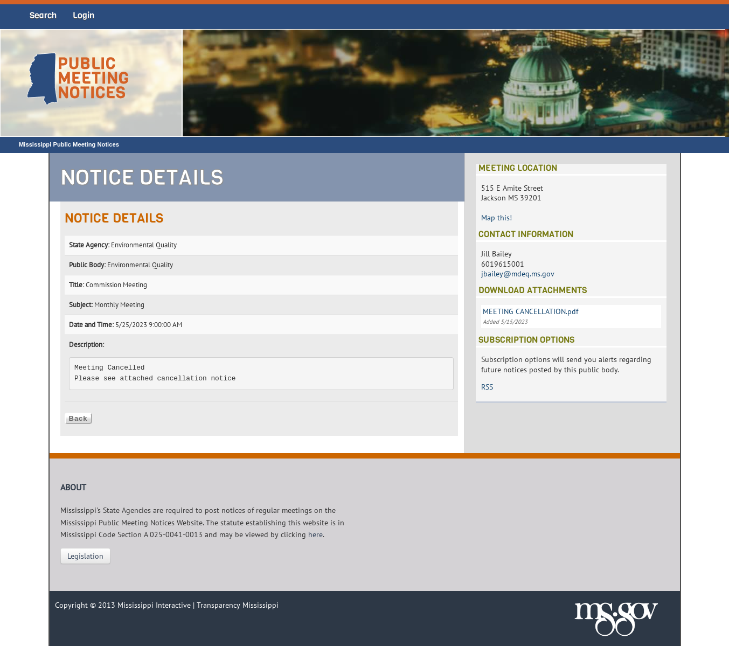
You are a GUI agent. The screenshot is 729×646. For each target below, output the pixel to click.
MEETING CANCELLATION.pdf (530, 311)
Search (43, 15)
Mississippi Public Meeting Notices (69, 144)
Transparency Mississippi (238, 605)
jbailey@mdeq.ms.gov (517, 274)
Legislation (85, 556)
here (315, 534)
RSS (487, 387)
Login (83, 15)
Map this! (496, 218)
